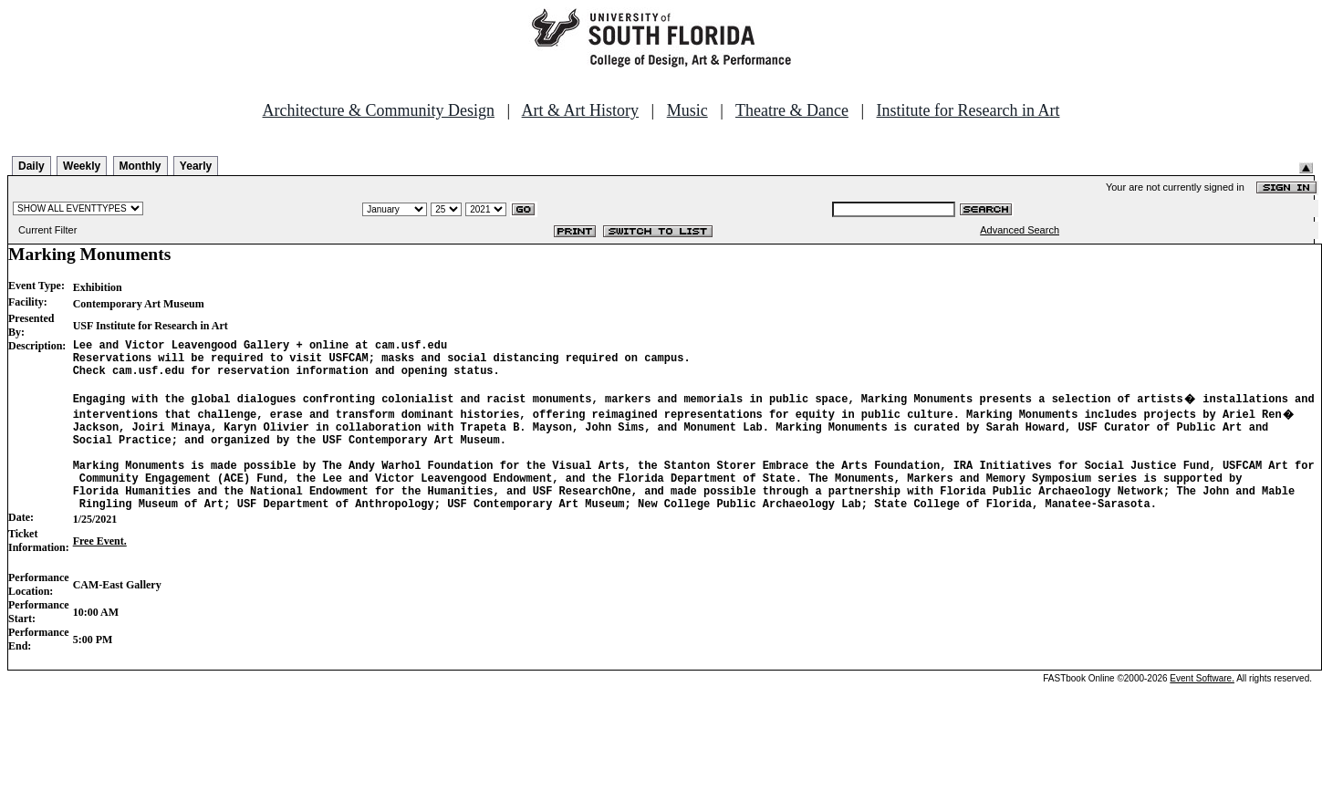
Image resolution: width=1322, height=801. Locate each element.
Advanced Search (1019, 229)
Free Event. (100, 571)
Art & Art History (581, 110)
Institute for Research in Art (968, 110)
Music (687, 110)
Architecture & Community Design (378, 110)
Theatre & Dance (791, 110)
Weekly (81, 166)
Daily (31, 166)
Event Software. (1202, 708)
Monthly (140, 166)
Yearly (196, 166)
